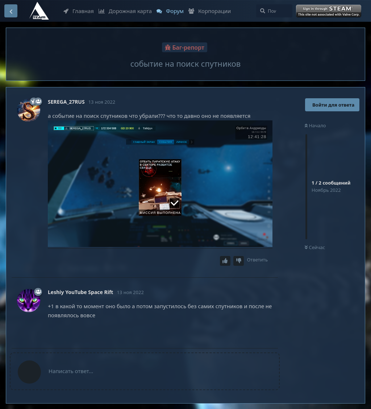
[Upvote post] (225, 261)
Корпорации (209, 11)
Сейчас (315, 247)
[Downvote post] (238, 261)
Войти (329, 11)
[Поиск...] (274, 10)
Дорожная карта (125, 11)
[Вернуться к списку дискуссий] (10, 10)
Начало (315, 125)
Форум (170, 11)
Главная (78, 11)
